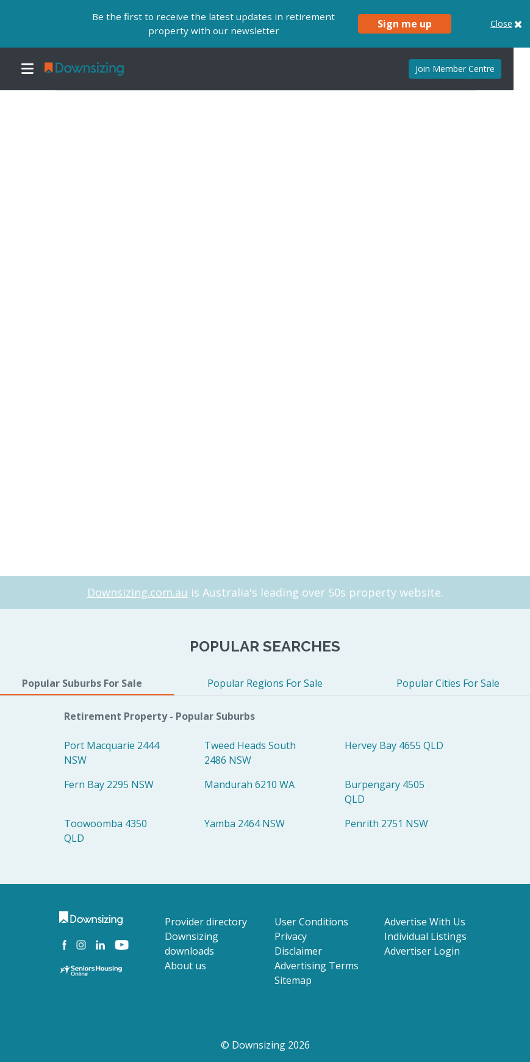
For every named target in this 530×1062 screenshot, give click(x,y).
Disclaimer (298, 951)
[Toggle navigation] (27, 69)
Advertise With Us (424, 921)
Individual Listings (425, 936)
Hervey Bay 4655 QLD (394, 745)
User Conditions (311, 921)
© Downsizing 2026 (265, 1045)
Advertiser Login (422, 951)
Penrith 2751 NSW (386, 823)
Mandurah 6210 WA (249, 784)
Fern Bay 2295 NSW (109, 784)
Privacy (290, 936)
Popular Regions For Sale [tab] (265, 683)
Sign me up (405, 23)
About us (185, 965)
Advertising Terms (316, 965)
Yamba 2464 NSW (244, 823)
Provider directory (206, 921)
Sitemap (293, 980)
